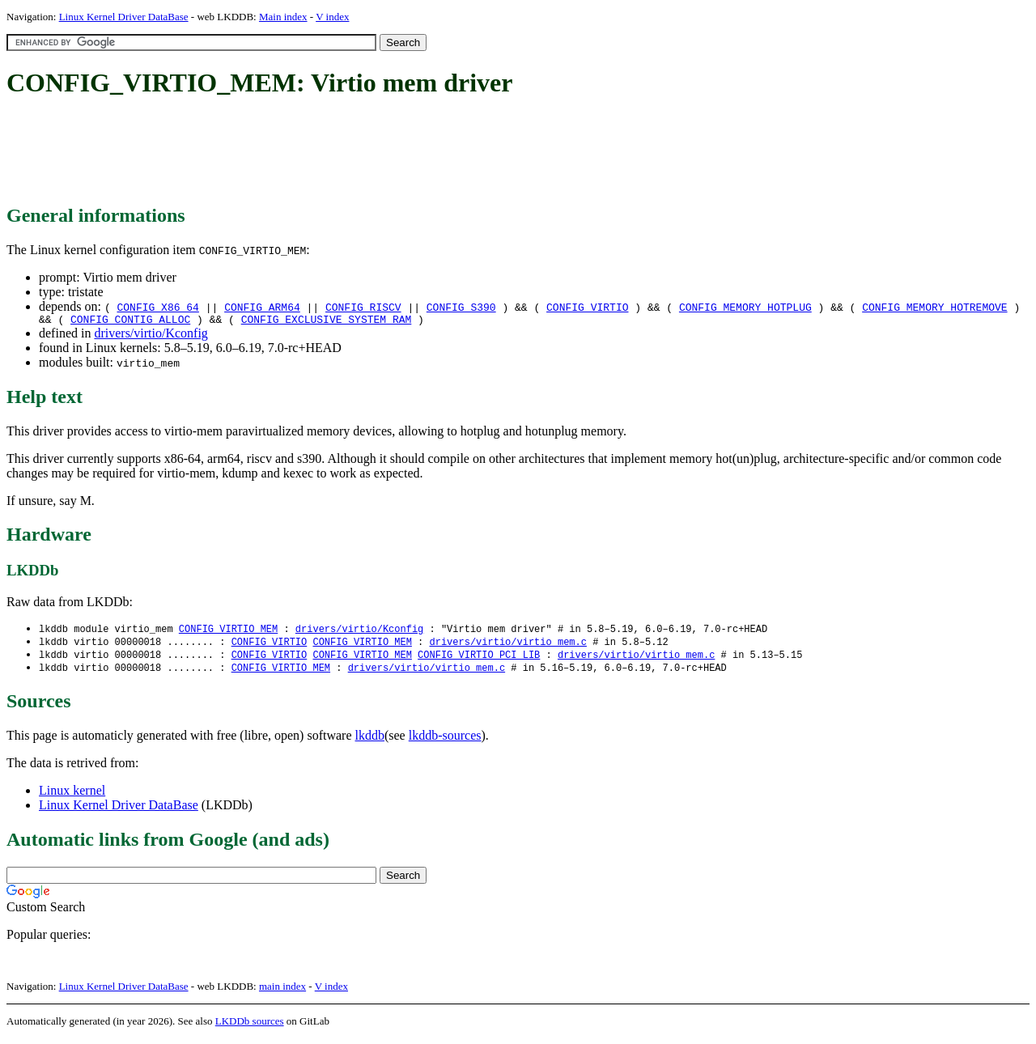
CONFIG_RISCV (363, 306)
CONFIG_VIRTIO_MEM (228, 632)
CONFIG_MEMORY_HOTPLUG (745, 306)
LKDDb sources (249, 1027)
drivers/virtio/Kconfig (150, 335)
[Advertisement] (301, 152)
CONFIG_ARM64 (262, 306)
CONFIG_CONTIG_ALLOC (130, 321)
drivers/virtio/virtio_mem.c (507, 645)
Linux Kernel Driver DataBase (124, 17)
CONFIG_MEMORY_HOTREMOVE (934, 306)
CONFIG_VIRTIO (587, 306)
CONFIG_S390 (461, 306)
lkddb (369, 741)
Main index (283, 17)
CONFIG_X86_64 (157, 306)
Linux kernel (72, 796)
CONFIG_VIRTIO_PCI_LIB (479, 659)
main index (282, 992)
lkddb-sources (445, 741)
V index (332, 17)
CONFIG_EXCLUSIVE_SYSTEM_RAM (326, 321)
